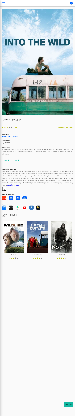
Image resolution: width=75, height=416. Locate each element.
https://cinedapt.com (14, 185)
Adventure (6, 136)
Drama (15, 136)
